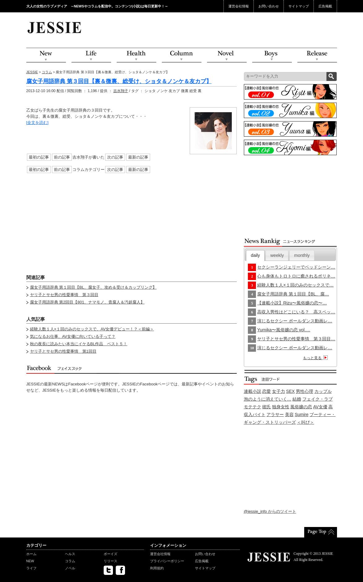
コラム (47, 72)
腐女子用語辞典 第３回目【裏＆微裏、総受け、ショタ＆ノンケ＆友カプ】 (119, 81)
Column (181, 55)
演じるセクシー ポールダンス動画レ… (294, 320)
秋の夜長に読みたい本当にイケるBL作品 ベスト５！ (78, 344)
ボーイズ (110, 554)
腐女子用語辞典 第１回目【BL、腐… (293, 293)
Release (317, 55)
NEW (46, 55)
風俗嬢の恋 (301, 406)
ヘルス (70, 554)
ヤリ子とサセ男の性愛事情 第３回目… (296, 338)
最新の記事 (138, 157)
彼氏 (266, 406)
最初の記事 (39, 157)
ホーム (31, 554)
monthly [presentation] (302, 255)
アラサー (275, 414)
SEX (290, 391)
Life (91, 55)
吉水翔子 (120, 91)
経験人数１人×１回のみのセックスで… (295, 285)
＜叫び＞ (305, 422)
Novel (227, 55)
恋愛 (266, 391)
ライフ (31, 568)
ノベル (70, 568)
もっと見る (316, 358)
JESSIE (32, 72)
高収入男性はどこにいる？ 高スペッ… (296, 311)
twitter (108, 570)
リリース (110, 561)
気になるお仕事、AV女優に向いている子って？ (72, 336)
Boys (272, 55)
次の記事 (115, 157)
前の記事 (62, 157)
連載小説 (252, 391)
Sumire (301, 414)
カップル (323, 391)
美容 (289, 414)
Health (136, 55)
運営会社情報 (238, 6)
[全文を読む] (37, 122)
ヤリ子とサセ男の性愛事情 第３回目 (64, 294)
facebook (120, 570)
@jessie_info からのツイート (270, 511)
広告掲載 (325, 6)
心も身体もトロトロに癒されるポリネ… (296, 276)
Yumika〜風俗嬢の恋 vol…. (283, 329)
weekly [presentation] (277, 255)
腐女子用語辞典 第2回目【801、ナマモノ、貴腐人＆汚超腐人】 (87, 302)
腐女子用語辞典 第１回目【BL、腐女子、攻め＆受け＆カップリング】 (93, 287)
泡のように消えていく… (268, 399)
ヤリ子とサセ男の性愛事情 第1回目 (63, 351)
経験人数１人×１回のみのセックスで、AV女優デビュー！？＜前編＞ (92, 329)
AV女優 (320, 406)
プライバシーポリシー (167, 561)
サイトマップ (298, 6)
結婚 (296, 399)
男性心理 (304, 391)
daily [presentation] (255, 255)
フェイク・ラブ (317, 399)
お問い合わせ (268, 6)
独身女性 (280, 406)
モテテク (252, 406)
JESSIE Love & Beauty (55, 27)
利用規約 (157, 568)
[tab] (255, 255)
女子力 (278, 391)
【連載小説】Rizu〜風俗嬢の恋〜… (292, 302)
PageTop (320, 532)
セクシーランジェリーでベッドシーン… (296, 267)
